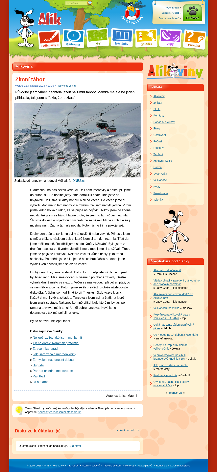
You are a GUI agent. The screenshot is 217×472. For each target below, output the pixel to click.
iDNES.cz (78, 180)
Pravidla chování (112, 465)
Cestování (160, 134)
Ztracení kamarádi (45, 348)
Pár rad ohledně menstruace (53, 370)
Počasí (158, 141)
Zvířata (158, 102)
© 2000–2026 (38, 465)
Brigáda (38, 365)
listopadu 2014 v (39, 85)
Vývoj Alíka (160, 173)
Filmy (157, 128)
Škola (157, 109)
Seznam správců (91, 465)
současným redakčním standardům (59, 412)
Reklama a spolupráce (173, 465)
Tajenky (158, 199)
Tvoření (158, 154)
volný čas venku (67, 85)
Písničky (129, 465)
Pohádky (159, 115)
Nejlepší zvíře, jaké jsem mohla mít (57, 337)
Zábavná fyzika (163, 160)
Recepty (159, 147)
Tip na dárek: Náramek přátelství (56, 343)
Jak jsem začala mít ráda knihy (54, 354)
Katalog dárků (145, 465)
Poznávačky (161, 193)
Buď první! (75, 445)
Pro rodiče (73, 465)
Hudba (158, 167)
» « (175, 392)
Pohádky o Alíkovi (165, 122)
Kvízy (157, 186)
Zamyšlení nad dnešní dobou (53, 359)
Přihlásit (192, 18)
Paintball (39, 376)
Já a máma (40, 382)
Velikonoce (160, 180)
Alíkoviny (159, 96)
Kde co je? (58, 465)
